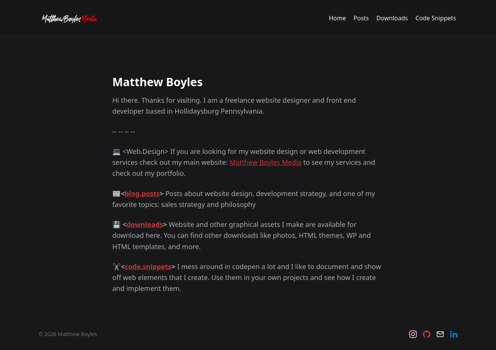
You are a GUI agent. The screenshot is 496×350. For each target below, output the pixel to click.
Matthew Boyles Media (266, 162)
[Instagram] (413, 334)
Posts (361, 18)
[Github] (426, 334)
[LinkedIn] (454, 334)
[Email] (440, 334)
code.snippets (148, 266)
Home (337, 18)
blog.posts (142, 193)
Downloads (392, 18)
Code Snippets (435, 18)
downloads (144, 224)
